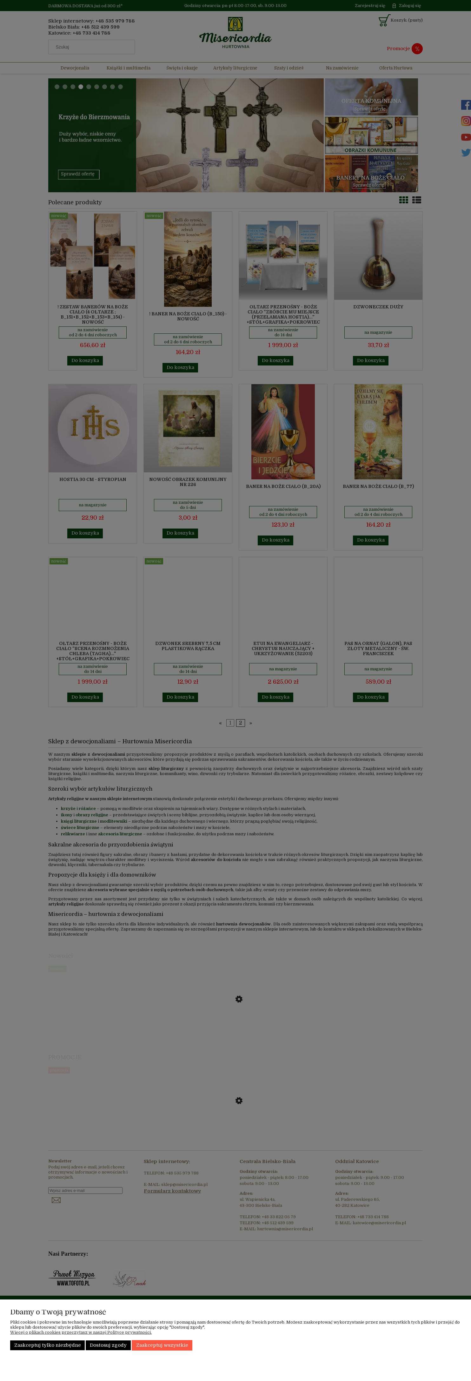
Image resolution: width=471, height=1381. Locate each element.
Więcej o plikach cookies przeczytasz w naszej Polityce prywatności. (81, 1332)
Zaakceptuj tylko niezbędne (47, 1345)
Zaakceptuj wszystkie (162, 1345)
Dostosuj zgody (108, 1345)
